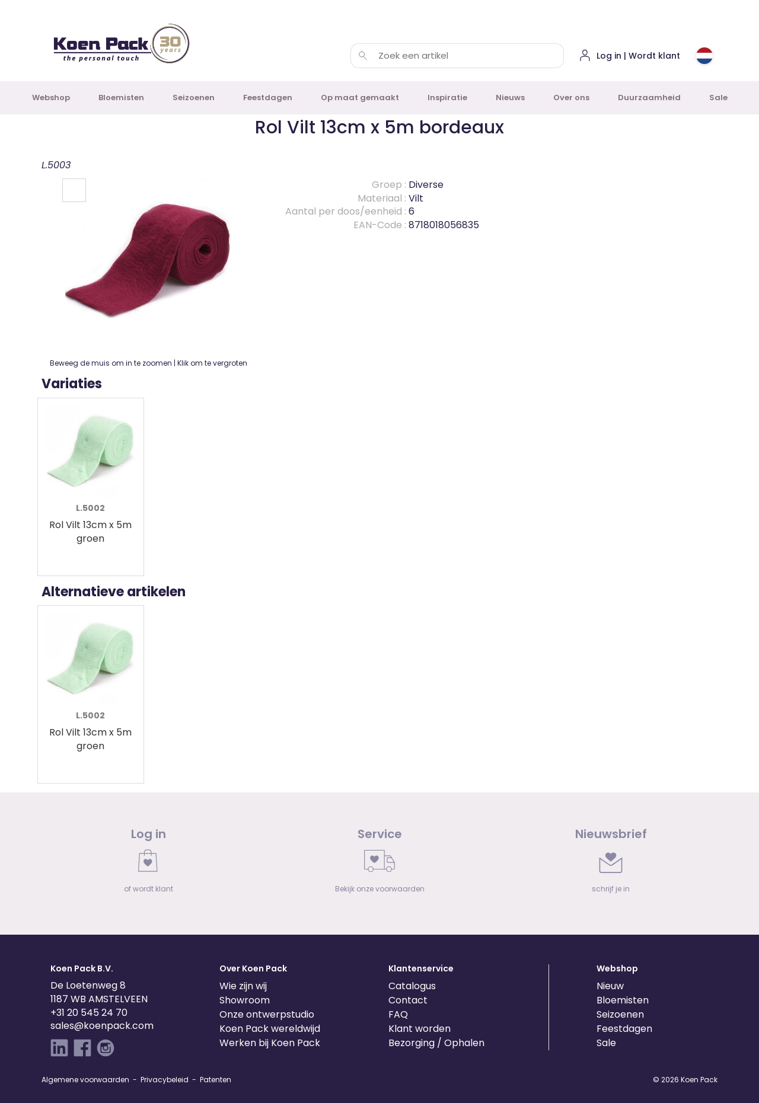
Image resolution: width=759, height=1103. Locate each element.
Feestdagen (267, 97)
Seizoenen (194, 97)
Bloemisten (121, 97)
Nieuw (610, 986)
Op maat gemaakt (360, 97)
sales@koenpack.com (102, 1025)
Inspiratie (447, 97)
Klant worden (419, 1028)
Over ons (571, 97)
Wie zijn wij (243, 986)
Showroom (244, 1000)
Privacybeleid (165, 1080)
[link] (148, 863)
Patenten (215, 1080)
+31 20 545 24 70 (88, 1012)
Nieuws (510, 97)
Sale (718, 97)
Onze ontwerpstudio (266, 1014)
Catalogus (412, 986)
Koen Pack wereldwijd (269, 1028)
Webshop (51, 97)
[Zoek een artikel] (362, 55)
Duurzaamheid (649, 97)
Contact (408, 1000)
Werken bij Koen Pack (269, 1043)
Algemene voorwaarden (85, 1080)
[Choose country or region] (704, 55)
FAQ (398, 1014)
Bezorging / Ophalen (436, 1043)
